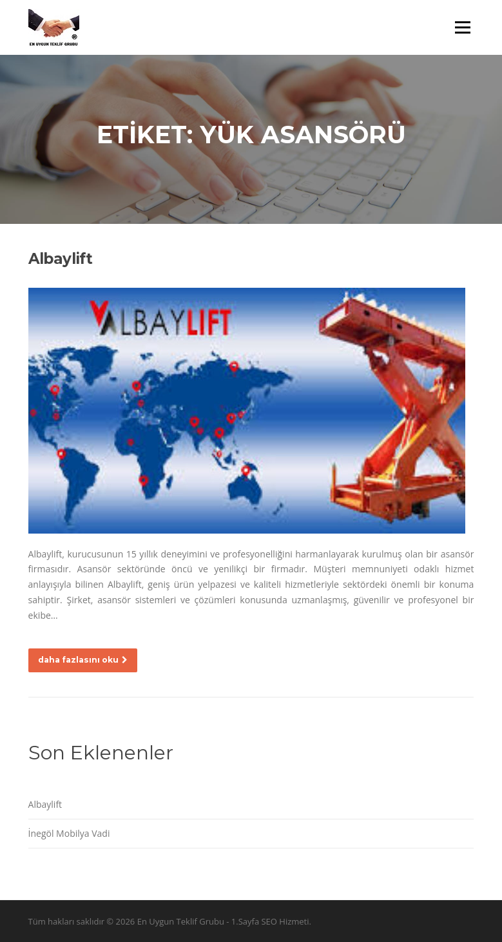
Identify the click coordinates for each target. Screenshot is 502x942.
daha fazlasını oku (83, 660)
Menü (462, 27)
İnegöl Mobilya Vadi (69, 833)
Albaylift (60, 259)
